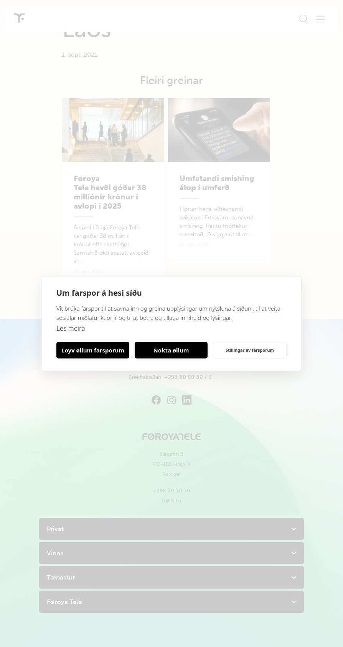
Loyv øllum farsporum (92, 350)
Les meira (70, 327)
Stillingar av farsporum (250, 350)
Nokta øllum (171, 350)
